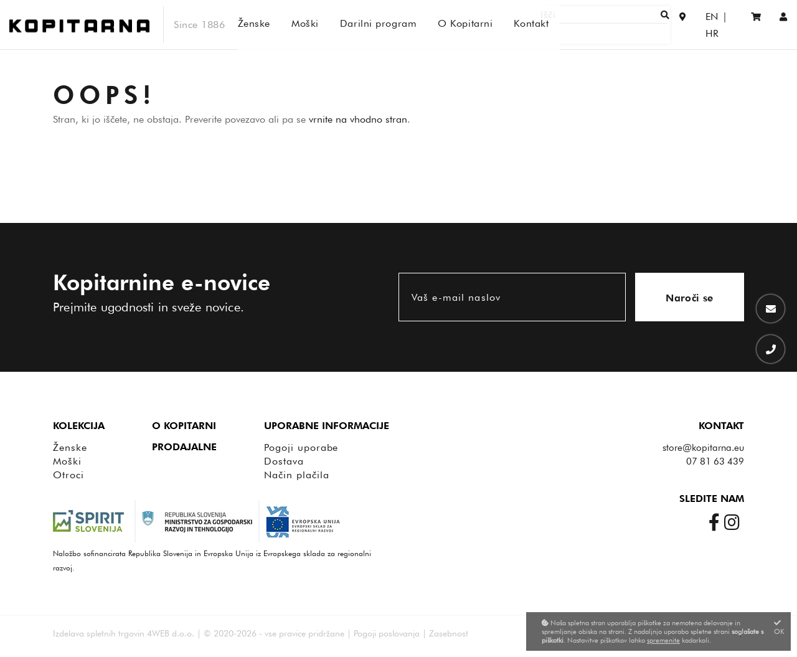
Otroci (68, 475)
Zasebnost (448, 633)
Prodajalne (184, 447)
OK (779, 627)
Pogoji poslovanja (387, 633)
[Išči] (626, 24)
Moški (67, 461)
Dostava (284, 461)
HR (725, 25)
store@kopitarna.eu (703, 447)
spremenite (663, 640)
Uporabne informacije (326, 426)
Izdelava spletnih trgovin (98, 633)
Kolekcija (79, 426)
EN (699, 25)
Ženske (70, 447)
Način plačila (296, 475)
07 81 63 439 (715, 461)
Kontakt (721, 426)
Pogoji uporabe (301, 447)
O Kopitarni (184, 426)
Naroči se (690, 298)
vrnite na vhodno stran (358, 119)
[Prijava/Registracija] (784, 25)
